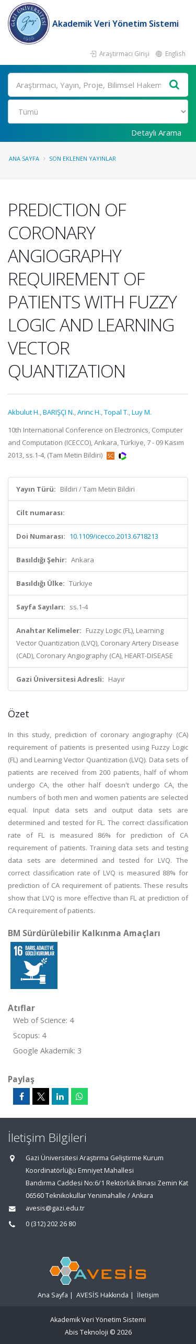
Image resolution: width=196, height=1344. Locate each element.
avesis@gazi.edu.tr (55, 1208)
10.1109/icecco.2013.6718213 (114, 536)
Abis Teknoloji (86, 1332)
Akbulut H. (24, 412)
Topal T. (116, 412)
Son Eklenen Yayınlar (82, 158)
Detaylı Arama (156, 132)
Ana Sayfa (24, 158)
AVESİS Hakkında (102, 1295)
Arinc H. (89, 412)
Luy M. (142, 412)
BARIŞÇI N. (58, 412)
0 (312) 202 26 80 (51, 1223)
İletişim (148, 1295)
